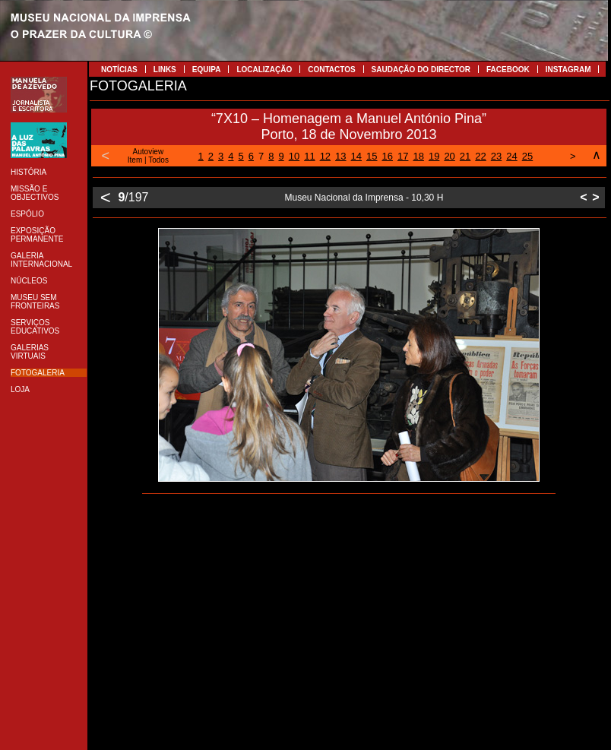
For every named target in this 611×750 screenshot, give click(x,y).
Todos (158, 160)
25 (527, 156)
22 (480, 156)
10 (294, 156)
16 (387, 156)
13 (340, 156)
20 (449, 156)
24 (511, 156)
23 (496, 156)
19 (434, 156)
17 (402, 156)
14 (356, 156)
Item (135, 160)
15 (371, 156)
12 (325, 156)
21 (465, 156)
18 (418, 156)
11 (309, 156)
